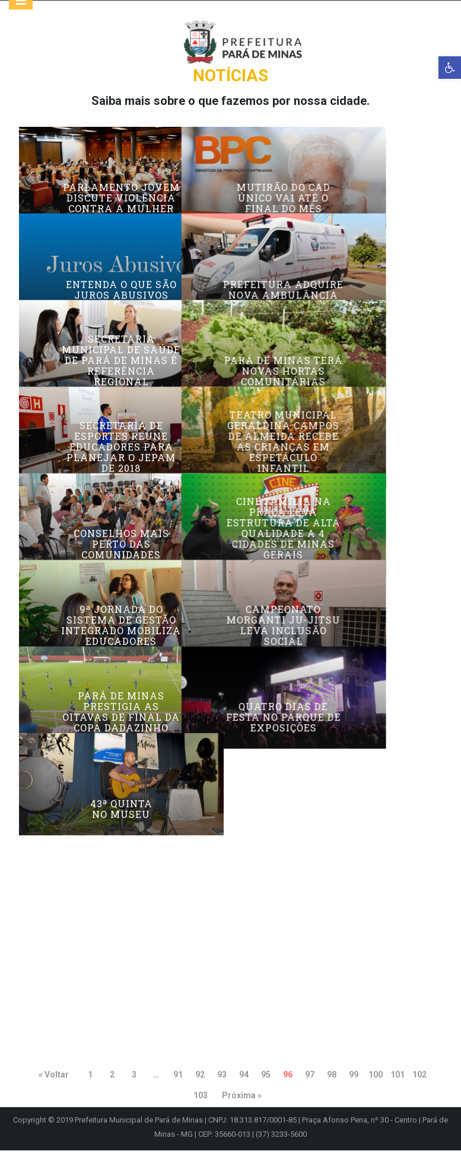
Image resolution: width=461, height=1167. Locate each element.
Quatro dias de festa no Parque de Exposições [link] (340, 915)
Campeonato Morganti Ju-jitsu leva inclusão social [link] (340, 793)
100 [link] (375, 1091)
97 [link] (309, 1091)
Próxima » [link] (242, 1112)
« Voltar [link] (54, 1091)
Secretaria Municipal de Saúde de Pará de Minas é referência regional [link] (121, 437)
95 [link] (266, 1091)
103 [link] (200, 1112)
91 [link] (178, 1091)
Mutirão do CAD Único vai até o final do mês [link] (340, 215)
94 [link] (244, 1091)
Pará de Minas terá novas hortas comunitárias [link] (340, 448)
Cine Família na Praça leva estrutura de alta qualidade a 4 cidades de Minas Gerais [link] (340, 666)
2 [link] (112, 1091)
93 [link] (222, 1091)
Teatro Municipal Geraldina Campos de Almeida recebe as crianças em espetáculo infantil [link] (340, 549)
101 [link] (397, 1091)
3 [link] (134, 1091)
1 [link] (90, 1091)
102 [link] (419, 1091)
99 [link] (353, 1091)
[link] (449, 67)
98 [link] (331, 1091)
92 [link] (200, 1091)
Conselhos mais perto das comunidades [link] (121, 682)
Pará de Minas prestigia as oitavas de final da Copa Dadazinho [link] (121, 909)
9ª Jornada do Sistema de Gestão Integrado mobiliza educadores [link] (121, 793)
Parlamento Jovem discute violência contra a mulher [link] (121, 215)
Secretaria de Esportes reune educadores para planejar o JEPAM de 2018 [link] (121, 554)
